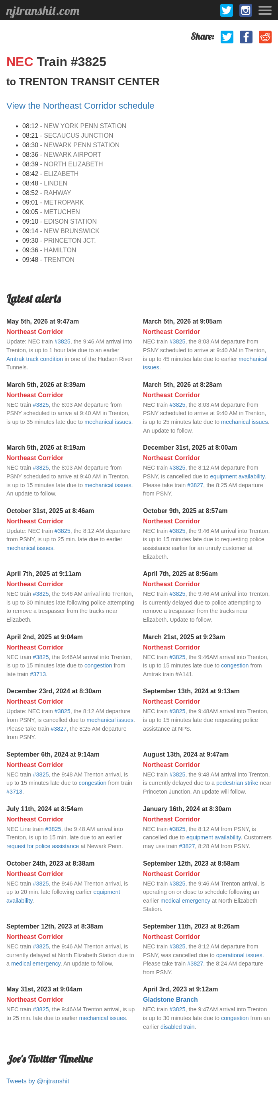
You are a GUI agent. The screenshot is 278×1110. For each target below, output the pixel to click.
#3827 (195, 485)
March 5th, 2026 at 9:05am (182, 321)
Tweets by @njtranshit (37, 1081)
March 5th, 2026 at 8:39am (45, 384)
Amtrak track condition (34, 359)
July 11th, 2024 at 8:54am (44, 809)
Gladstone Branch (170, 999)
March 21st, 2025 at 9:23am (184, 637)
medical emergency (185, 900)
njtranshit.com (42, 10)
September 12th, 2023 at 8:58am (191, 863)
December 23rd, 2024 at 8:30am (53, 691)
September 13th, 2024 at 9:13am (191, 691)
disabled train (178, 1027)
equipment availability (237, 476)
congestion (98, 665)
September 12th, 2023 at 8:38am (54, 926)
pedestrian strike (237, 783)
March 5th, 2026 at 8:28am (182, 384)
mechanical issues (107, 422)
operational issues (239, 955)
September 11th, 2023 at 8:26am (191, 926)
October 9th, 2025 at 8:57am (185, 510)
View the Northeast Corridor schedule (80, 106)
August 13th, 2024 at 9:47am (186, 754)
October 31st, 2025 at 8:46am (50, 510)
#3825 (62, 341)
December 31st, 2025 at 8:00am (190, 447)
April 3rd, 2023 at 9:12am (180, 989)
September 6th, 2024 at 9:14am (53, 754)
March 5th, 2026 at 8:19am (45, 447)
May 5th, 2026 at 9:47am (42, 321)
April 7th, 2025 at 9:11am (43, 573)
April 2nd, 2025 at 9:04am (44, 637)
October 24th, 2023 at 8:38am (50, 863)
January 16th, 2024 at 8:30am (187, 809)
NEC (21, 62)
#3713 (38, 674)
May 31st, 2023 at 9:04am (44, 989)
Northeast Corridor (34, 331)
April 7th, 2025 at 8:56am (180, 573)
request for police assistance (42, 846)
